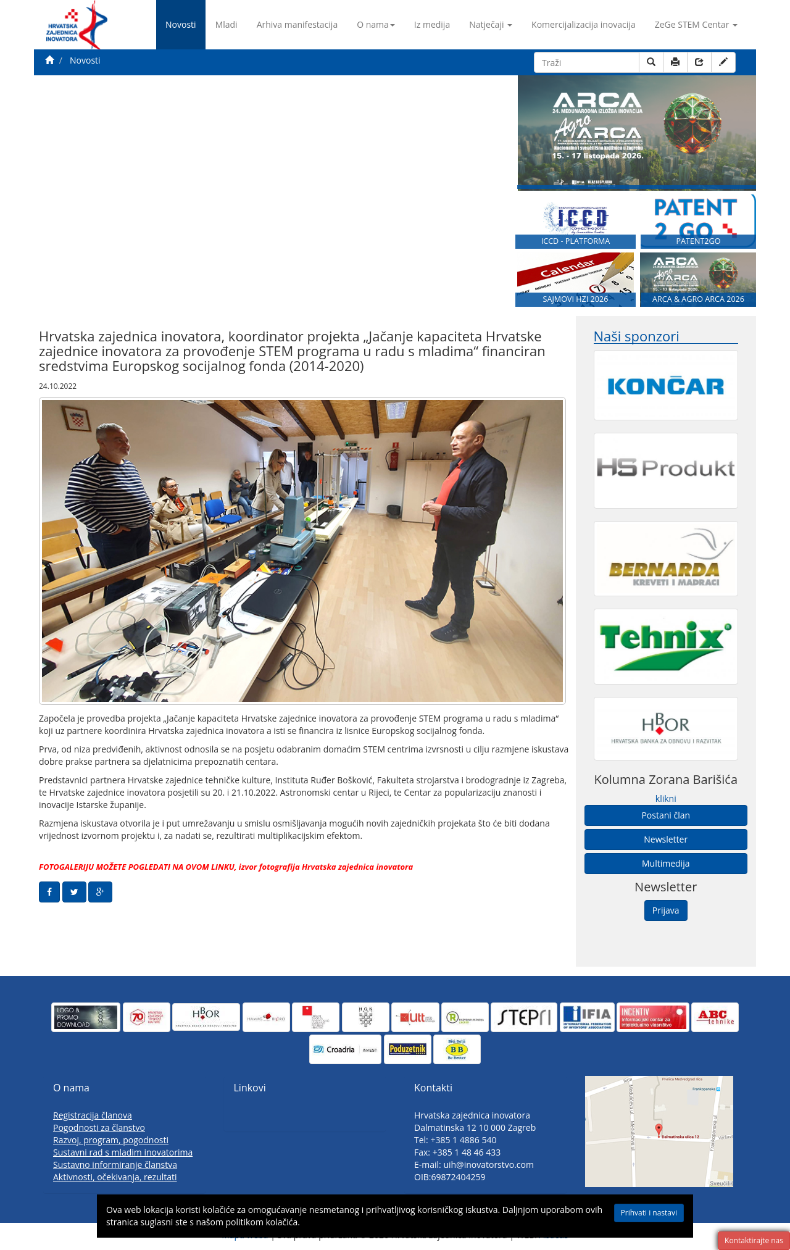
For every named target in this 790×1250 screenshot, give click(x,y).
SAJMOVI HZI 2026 (576, 299)
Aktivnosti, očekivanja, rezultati (115, 1177)
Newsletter (666, 839)
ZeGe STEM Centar (696, 24)
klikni (665, 798)
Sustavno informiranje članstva (115, 1164)
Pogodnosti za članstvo (99, 1127)
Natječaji (490, 24)
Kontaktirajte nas (754, 1240)
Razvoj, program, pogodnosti (110, 1140)
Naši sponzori (637, 336)
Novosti (180, 24)
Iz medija (432, 24)
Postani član (665, 815)
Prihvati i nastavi (649, 1212)
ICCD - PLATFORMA (575, 241)
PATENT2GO (698, 241)
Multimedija (665, 863)
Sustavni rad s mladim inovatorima (123, 1152)
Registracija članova (92, 1115)
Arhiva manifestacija (297, 24)
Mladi (226, 24)
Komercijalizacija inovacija (583, 24)
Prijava (666, 910)
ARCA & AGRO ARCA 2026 (698, 299)
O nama (376, 24)
